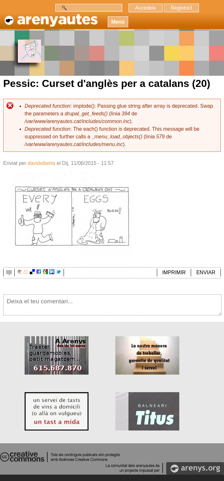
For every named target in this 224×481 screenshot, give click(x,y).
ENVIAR (205, 272)
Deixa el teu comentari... (112, 304)
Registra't (181, 8)
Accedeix (145, 8)
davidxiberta (41, 163)
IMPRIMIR (174, 272)
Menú (118, 22)
